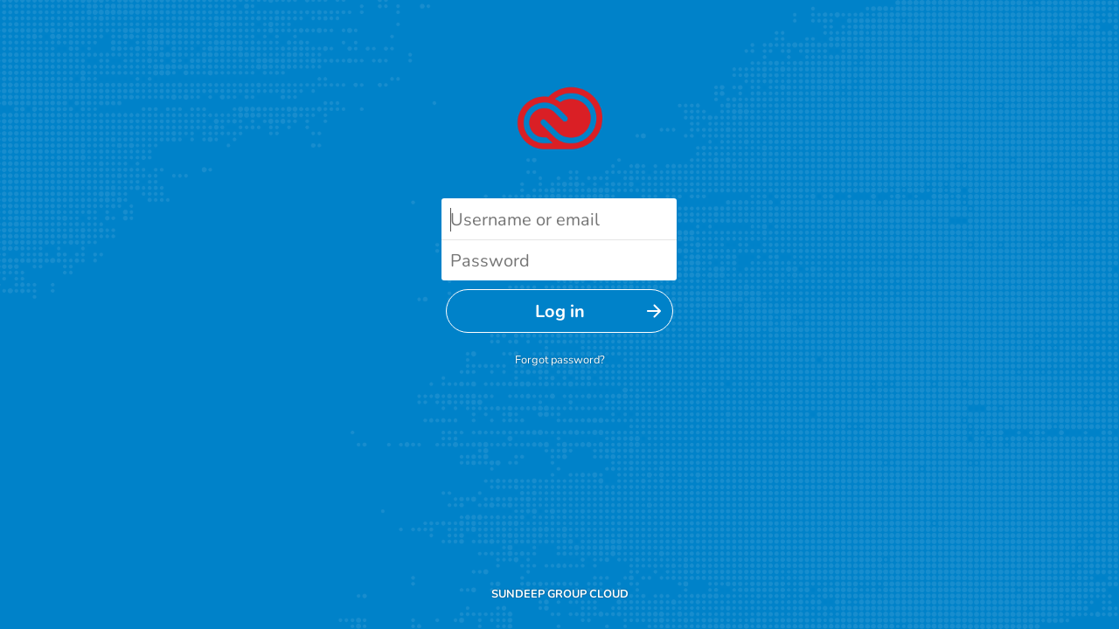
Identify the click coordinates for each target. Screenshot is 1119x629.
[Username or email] (559, 218)
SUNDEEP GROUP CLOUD (560, 594)
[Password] (559, 259)
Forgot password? (560, 360)
